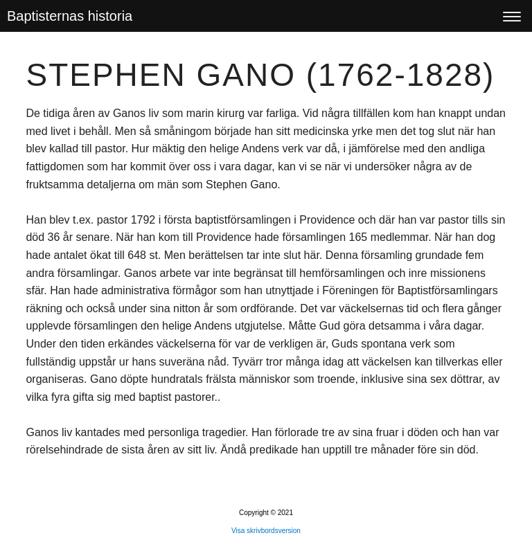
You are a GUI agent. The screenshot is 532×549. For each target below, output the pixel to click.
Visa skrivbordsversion (266, 530)
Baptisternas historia (69, 16)
